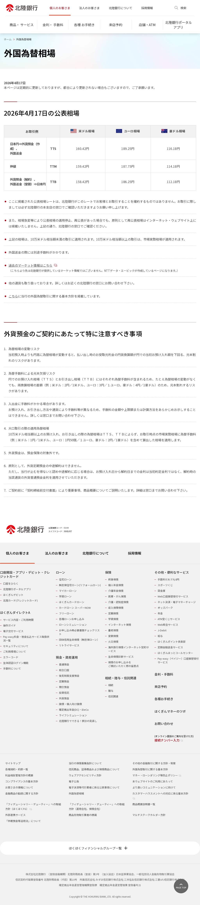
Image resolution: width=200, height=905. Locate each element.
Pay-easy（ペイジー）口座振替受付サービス (178, 660)
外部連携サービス (15, 815)
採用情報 (147, 8)
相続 (110, 685)
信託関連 (113, 696)
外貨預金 (64, 698)
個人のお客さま (60, 8)
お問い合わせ (163, 724)
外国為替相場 (76, 793)
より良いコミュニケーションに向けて (154, 787)
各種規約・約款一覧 (16, 769)
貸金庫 (161, 591)
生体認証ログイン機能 (16, 663)
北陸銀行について (120, 8)
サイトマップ (13, 763)
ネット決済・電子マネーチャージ (177, 602)
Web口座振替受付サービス (173, 596)
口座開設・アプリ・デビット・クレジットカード (25, 574)
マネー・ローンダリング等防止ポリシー (156, 775)
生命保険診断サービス (121, 656)
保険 (108, 572)
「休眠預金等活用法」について (23, 821)
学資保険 (113, 619)
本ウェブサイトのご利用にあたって (152, 781)
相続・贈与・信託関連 (120, 678)
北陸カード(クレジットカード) (20, 600)
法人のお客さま (89, 8)
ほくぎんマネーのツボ (170, 711)
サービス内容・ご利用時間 (18, 620)
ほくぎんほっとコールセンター (175, 653)
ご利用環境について (14, 651)
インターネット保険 (119, 624)
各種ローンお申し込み (71, 619)
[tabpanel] (100, 654)
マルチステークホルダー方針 (148, 815)
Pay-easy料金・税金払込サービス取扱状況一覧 (26, 638)
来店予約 (160, 687)
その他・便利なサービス (171, 572)
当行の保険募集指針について (85, 763)
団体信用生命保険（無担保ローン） (79, 639)
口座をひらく (10, 583)
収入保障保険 (115, 608)
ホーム (8, 39)
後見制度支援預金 (69, 676)
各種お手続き (163, 699)
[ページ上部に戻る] (181, 886)
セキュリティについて (15, 646)
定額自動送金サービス (170, 647)
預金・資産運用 (67, 657)
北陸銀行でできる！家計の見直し (78, 721)
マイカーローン (68, 591)
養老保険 (113, 630)
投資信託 (64, 692)
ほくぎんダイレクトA (15, 612)
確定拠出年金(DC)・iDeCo (74, 709)
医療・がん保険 (117, 596)
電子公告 (74, 781)
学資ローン (65, 596)
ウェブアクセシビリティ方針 (85, 775)
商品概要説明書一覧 (143, 804)
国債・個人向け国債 (70, 704)
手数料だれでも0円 (168, 579)
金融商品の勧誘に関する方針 (21, 793)
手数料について (12, 668)
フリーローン (66, 613)
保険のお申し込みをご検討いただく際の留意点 (123, 664)
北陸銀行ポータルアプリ (17, 589)
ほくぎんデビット (13, 595)
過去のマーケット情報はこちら (33, 265)
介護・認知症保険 (118, 602)
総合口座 (64, 670)
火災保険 (113, 641)
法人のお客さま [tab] (56, 553)
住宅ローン (65, 579)
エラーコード (10, 657)
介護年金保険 (115, 591)
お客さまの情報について (19, 787)
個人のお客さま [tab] (17, 553)
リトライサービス (69, 645)
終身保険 (113, 579)
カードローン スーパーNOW (75, 608)
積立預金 (64, 687)
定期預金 (64, 681)
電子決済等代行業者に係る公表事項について (94, 787)
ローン (60, 572)
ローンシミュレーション (73, 624)
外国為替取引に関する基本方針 (150, 769)
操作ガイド (9, 625)
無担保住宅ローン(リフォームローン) (80, 585)
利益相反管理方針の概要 (19, 775)
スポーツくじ (165, 585)
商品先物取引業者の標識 (83, 815)
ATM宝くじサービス (169, 619)
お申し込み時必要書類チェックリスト (79, 632)
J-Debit (162, 630)
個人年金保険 (115, 585)
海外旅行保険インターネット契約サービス (128, 649)
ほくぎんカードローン (71, 602)
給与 (160, 636)
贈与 (110, 691)
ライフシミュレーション (73, 715)
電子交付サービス (13, 631)
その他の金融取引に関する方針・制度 (154, 763)
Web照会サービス (168, 624)
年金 (160, 613)
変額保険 (113, 636)
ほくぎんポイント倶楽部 (172, 641)
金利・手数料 (163, 674)
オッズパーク (165, 608)
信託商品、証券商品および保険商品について (94, 769)
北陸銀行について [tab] (95, 553)
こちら (13, 296)
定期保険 (113, 613)
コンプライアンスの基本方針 (21, 781)
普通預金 (64, 664)
